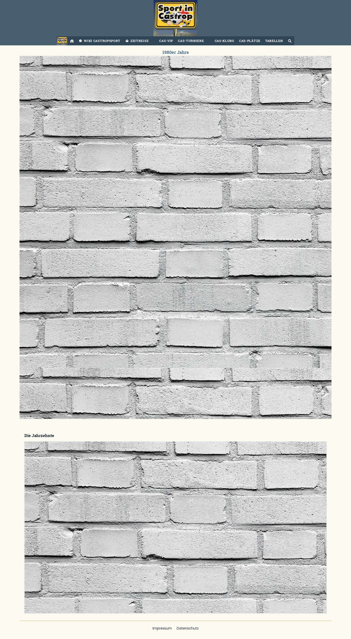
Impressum (162, 628)
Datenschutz (188, 628)
